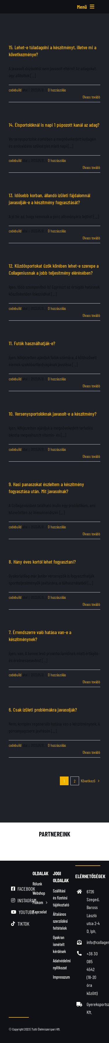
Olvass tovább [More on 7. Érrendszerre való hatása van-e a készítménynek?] (91, 682)
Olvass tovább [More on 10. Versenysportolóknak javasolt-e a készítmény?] (91, 456)
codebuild (15, 90)
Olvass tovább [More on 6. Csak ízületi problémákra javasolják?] (91, 752)
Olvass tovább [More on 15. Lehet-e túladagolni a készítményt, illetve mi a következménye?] (91, 97)
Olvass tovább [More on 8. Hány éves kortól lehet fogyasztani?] (91, 604)
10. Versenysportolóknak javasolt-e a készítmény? (53, 413)
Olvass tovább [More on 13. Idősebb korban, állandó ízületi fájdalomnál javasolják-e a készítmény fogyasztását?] (91, 238)
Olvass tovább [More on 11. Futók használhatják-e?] (91, 386)
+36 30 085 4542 (92, 961)
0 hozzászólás (57, 90)
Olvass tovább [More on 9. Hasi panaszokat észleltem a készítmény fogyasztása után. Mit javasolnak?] (91, 534)
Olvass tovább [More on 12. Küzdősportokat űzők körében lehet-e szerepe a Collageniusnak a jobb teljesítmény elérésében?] (91, 315)
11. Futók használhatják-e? (32, 343)
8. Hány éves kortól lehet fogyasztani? (42, 561)
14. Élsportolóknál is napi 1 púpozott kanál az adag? (54, 124)
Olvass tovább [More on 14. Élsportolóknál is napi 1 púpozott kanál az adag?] (91, 167)
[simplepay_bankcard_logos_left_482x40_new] (54, 1034)
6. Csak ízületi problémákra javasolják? (43, 709)
